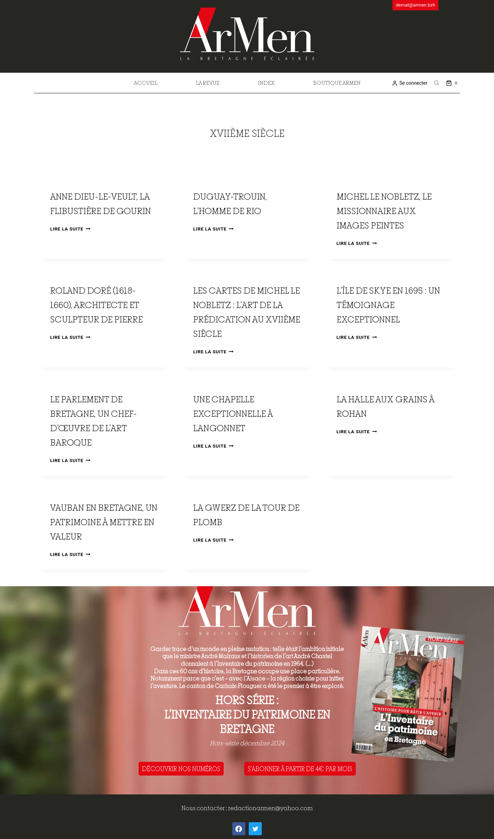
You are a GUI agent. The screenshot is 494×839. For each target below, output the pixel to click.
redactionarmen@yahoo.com (270, 808)
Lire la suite (70, 229)
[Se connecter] (409, 83)
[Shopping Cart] (453, 83)
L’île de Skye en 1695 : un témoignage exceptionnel (388, 305)
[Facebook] (238, 828)
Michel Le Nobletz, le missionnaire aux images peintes (384, 211)
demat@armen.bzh (415, 5)
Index (266, 82)
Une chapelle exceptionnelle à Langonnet (233, 413)
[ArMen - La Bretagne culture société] (247, 34)
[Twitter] (255, 828)
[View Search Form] (437, 83)
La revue (208, 82)
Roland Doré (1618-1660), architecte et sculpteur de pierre (96, 305)
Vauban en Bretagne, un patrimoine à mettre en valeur (103, 522)
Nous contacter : (204, 808)
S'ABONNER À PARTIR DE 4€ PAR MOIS (300, 769)
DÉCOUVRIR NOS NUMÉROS (181, 769)
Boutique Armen (337, 82)
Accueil (145, 82)
